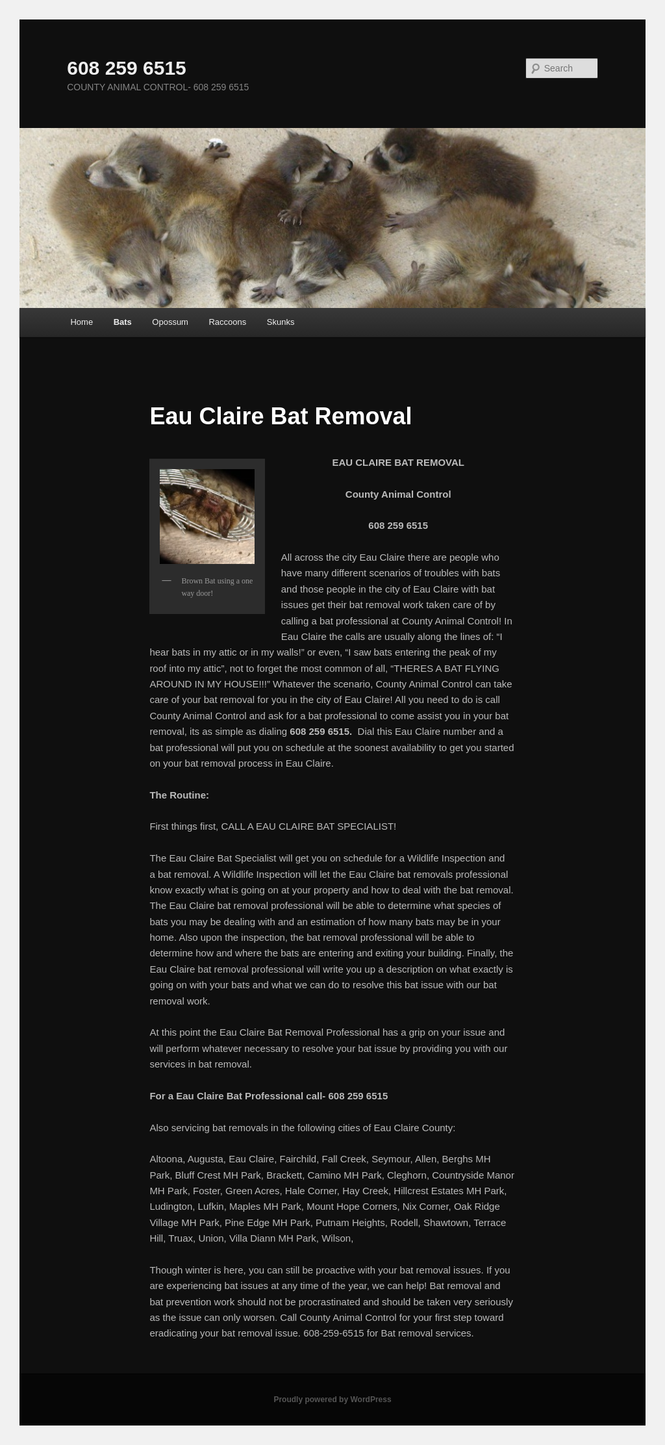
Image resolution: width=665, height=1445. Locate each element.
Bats (123, 322)
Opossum (170, 322)
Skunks (281, 322)
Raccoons (227, 322)
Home (81, 322)
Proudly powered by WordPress (332, 1399)
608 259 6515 (126, 68)
